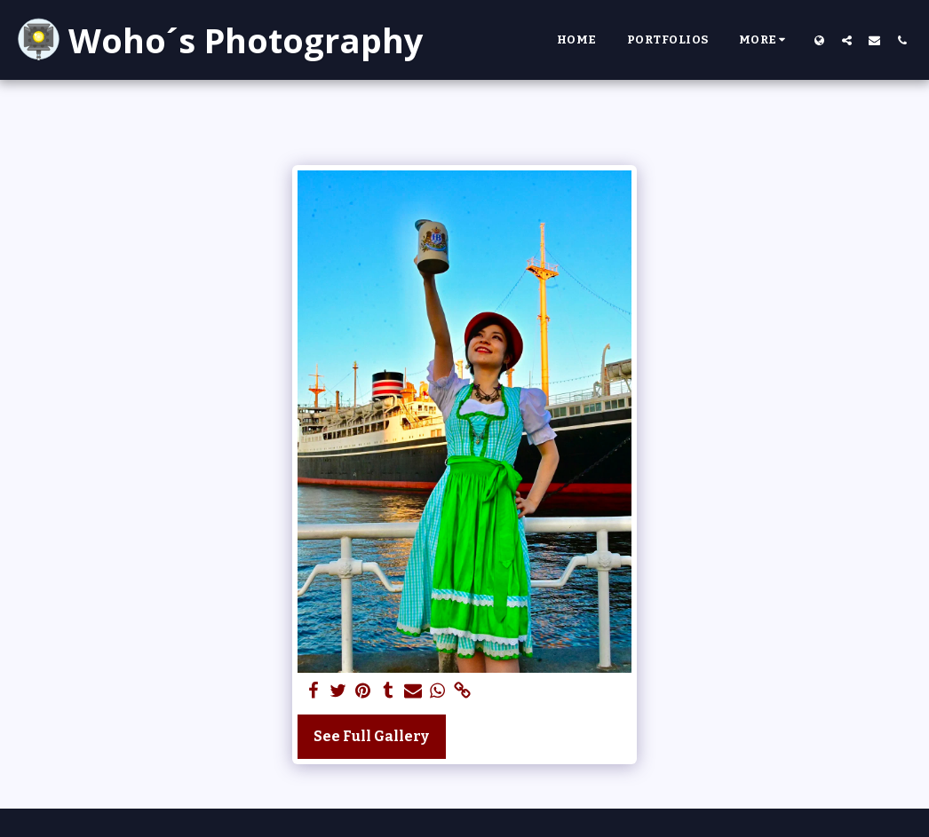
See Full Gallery (371, 736)
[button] (847, 40)
